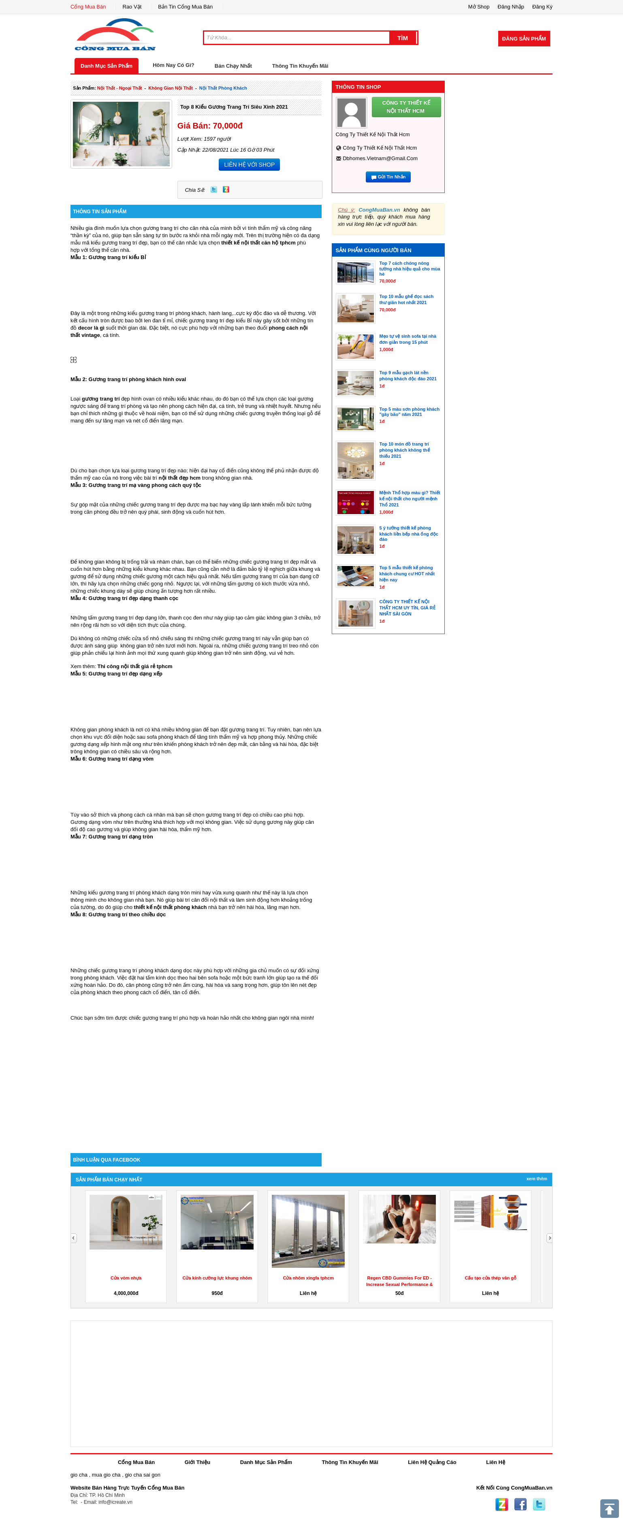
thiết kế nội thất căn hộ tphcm (258, 243)
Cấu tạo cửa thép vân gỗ (490, 1277)
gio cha (78, 1475)
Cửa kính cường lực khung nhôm (217, 1277)
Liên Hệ (495, 1462)
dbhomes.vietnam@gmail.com (380, 158)
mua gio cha (106, 1475)
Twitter (214, 189)
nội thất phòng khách (223, 88)
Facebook (520, 1504)
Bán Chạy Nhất (233, 66)
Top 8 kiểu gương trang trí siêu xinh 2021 (234, 107)
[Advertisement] (196, 1084)
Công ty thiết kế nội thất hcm (380, 148)
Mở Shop (479, 7)
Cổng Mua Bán (88, 7)
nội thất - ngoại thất (119, 88)
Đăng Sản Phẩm (524, 39)
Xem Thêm (537, 1178)
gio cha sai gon (142, 1475)
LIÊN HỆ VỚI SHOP (249, 164)
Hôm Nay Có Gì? (173, 65)
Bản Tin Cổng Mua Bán (185, 7)
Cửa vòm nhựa (126, 1277)
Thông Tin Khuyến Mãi (300, 66)
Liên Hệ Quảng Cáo (432, 1462)
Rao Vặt (132, 7)
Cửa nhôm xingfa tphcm (308, 1277)
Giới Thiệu (197, 1462)
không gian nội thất (170, 88)
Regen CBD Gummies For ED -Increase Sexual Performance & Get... (399, 1284)
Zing (226, 189)
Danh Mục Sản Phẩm (106, 66)
